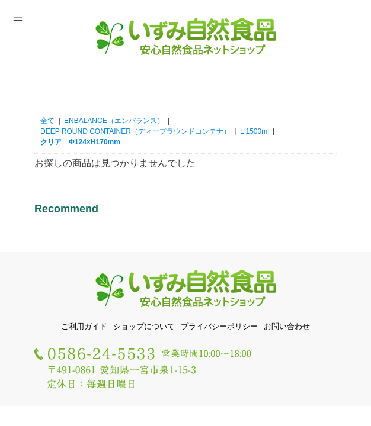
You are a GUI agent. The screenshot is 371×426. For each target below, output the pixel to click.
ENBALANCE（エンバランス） (114, 121)
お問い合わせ (287, 326)
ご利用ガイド (84, 326)
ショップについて (144, 326)
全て (47, 121)
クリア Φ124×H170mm (80, 142)
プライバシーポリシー (219, 326)
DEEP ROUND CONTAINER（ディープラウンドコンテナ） (135, 131)
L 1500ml (254, 131)
